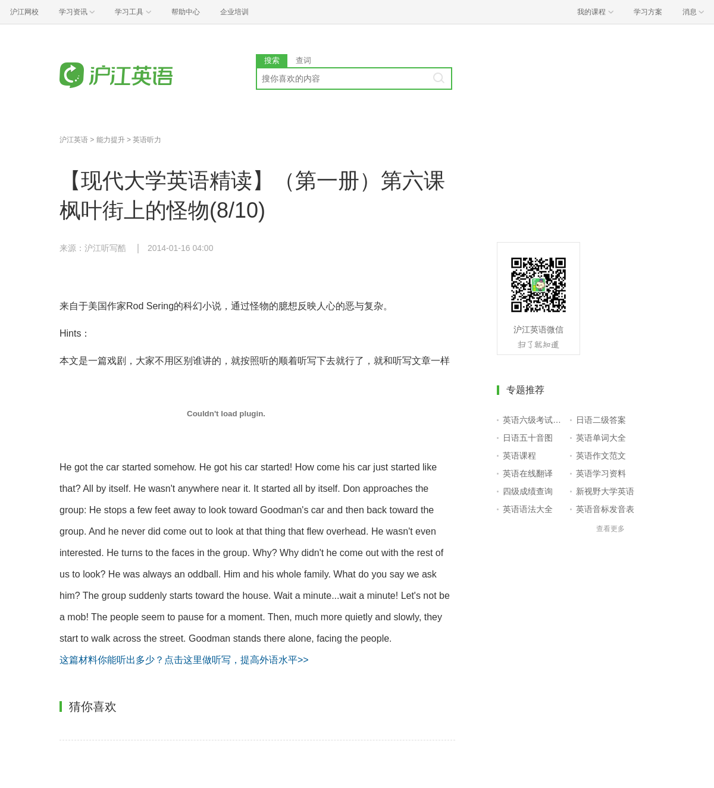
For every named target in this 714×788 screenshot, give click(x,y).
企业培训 (234, 12)
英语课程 (519, 455)
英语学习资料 (601, 473)
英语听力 (147, 140)
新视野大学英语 (605, 491)
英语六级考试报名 (534, 420)
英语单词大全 (601, 437)
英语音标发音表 (605, 509)
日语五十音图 (528, 437)
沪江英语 (74, 140)
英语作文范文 (601, 455)
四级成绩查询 (528, 491)
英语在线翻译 (528, 473)
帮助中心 (185, 12)
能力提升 (110, 140)
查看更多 (610, 529)
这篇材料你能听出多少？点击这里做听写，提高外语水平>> (184, 660)
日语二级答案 (601, 420)
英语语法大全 (528, 509)
